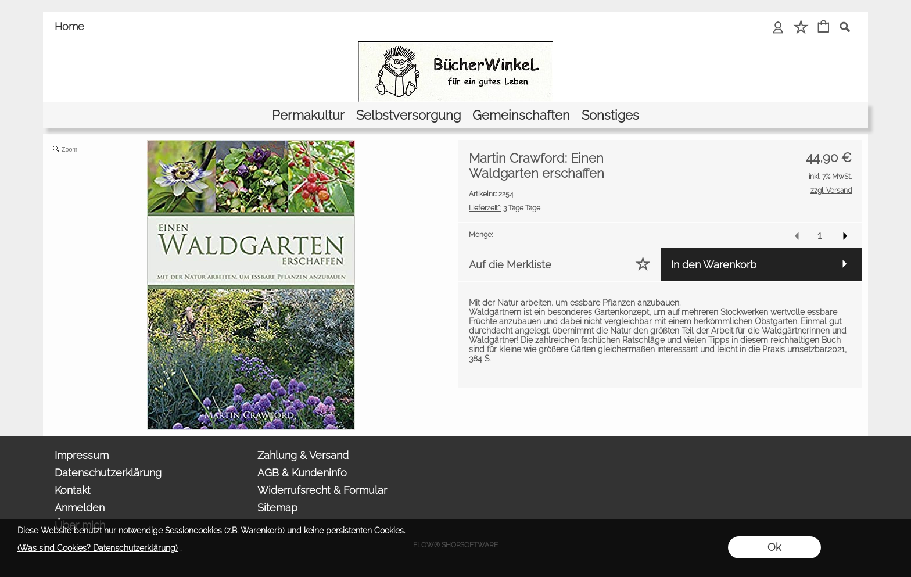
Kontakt (73, 490)
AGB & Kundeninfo (302, 473)
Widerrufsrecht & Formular (322, 490)
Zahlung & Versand (303, 455)
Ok (774, 547)
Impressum (82, 455)
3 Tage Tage (504, 208)
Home (69, 26)
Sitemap (277, 507)
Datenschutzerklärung (108, 473)
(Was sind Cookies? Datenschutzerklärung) (97, 548)
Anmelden (80, 507)
